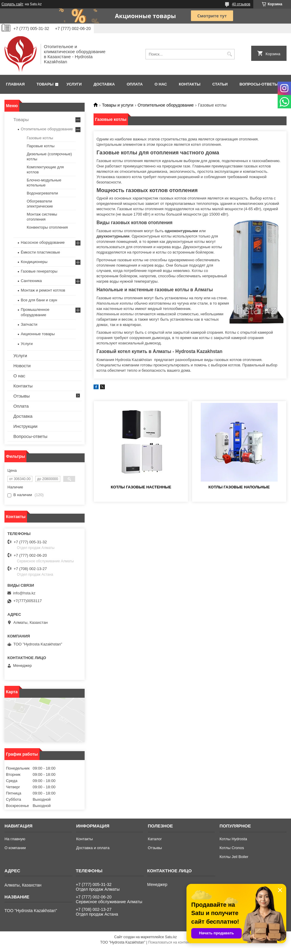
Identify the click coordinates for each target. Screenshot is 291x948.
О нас (161, 84)
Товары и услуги (117, 105)
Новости (22, 365)
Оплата (135, 84)
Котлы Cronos (231, 848)
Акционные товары (38, 334)
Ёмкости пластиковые (40, 252)
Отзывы (21, 395)
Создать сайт (12, 4)
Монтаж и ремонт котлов (43, 290)
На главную (14, 839)
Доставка (104, 84)
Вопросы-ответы (259, 84)
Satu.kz (171, 937)
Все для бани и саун (39, 300)
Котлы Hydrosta (233, 839)
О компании (15, 848)
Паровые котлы (41, 146)
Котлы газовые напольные (239, 487)
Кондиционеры (34, 261)
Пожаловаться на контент (169, 942)
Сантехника (31, 280)
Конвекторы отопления (47, 227)
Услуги (74, 84)
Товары (45, 84)
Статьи (220, 84)
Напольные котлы (115, 303)
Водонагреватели (42, 193)
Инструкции (25, 426)
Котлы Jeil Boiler (233, 856)
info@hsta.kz (24, 593)
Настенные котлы (115, 314)
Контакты (189, 84)
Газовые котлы (40, 138)
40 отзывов (241, 4)
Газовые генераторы (39, 271)
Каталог (155, 839)
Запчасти (29, 324)
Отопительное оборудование (166, 105)
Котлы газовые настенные (141, 487)
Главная (15, 84)
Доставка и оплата (92, 848)
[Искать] (229, 54)
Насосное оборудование (43, 242)
